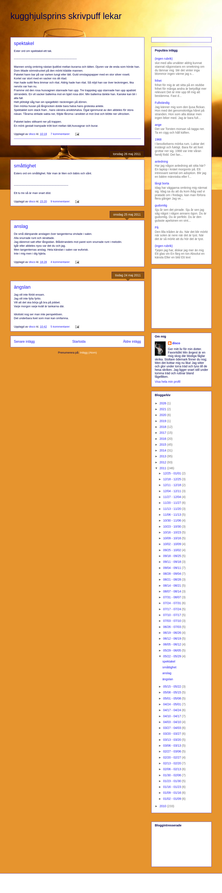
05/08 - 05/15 (172, 692)
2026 (163, 403)
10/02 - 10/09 (172, 544)
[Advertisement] (182, 297)
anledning (161, 161)
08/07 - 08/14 (172, 591)
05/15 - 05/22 (172, 686)
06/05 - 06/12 (172, 644)
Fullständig (162, 102)
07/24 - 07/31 (172, 603)
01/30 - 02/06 (172, 775)
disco (176, 343)
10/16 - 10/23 (172, 532)
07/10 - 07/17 (172, 615)
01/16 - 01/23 (172, 787)
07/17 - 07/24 (172, 609)
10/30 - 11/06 (172, 520)
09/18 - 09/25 (172, 556)
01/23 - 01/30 (172, 781)
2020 (163, 415)
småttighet (25, 165)
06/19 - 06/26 (172, 632)
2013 (163, 456)
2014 (163, 450)
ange (158, 124)
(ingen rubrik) (164, 58)
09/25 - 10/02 (172, 550)
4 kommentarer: (61, 262)
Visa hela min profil (167, 381)
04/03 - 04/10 (172, 722)
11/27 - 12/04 (172, 497)
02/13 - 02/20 (172, 763)
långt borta (162, 183)
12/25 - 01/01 (172, 473)
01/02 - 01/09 (172, 798)
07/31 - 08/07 (172, 597)
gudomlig (161, 205)
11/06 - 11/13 (172, 514)
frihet (158, 80)
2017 (163, 432)
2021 (163, 409)
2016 (163, 438)
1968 (158, 139)
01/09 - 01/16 (172, 792)
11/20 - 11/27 (172, 502)
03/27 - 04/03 (172, 728)
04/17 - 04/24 (172, 710)
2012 (163, 462)
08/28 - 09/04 (172, 573)
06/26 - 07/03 (172, 627)
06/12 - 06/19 (172, 638)
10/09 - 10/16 (172, 538)
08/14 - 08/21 (172, 585)
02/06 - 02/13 (172, 769)
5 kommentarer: (61, 326)
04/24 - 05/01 (172, 704)
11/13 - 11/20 (172, 509)
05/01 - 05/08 (172, 698)
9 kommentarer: (61, 201)
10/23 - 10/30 (172, 526)
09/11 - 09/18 (172, 561)
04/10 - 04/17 (172, 716)
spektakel (24, 43)
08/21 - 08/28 (172, 579)
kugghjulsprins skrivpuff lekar (66, 16)
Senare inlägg (24, 341)
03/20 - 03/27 (172, 733)
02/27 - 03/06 (172, 751)
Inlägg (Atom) (88, 352)
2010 (163, 806)
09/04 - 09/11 (172, 568)
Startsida (79, 341)
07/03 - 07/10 (172, 621)
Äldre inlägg (132, 341)
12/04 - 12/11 (172, 491)
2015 (163, 444)
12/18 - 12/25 (172, 479)
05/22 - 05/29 (172, 656)
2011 (163, 468)
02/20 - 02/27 (172, 757)
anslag (21, 226)
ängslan (22, 287)
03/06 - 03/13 (172, 745)
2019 (163, 421)
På (156, 227)
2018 (163, 427)
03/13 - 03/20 (172, 739)
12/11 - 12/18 (172, 485)
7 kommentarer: (61, 134)
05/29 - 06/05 (172, 650)
